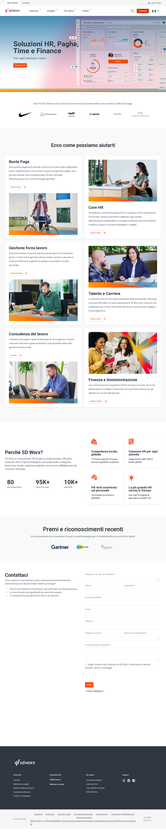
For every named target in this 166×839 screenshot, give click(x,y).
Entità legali (49, 814)
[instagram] (123, 780)
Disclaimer (38, 814)
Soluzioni (17, 775)
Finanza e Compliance (22, 796)
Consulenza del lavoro (22, 792)
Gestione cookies (64, 814)
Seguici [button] (125, 775)
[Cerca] (132, 11)
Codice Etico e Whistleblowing (122, 814)
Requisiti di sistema (84, 818)
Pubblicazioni (55, 780)
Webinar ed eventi (57, 784)
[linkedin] (128, 780)
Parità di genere (102, 814)
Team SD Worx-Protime (95, 788)
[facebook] (133, 780)
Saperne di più (16, 273)
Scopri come (95, 233)
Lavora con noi (91, 784)
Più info (14, 355)
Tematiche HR (55, 775)
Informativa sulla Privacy (83, 814)
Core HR (16, 780)
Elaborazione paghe (21, 784)
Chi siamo (90, 775)
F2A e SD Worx (92, 792)
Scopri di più (20, 65)
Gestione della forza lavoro (23, 788)
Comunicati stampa (94, 780)
